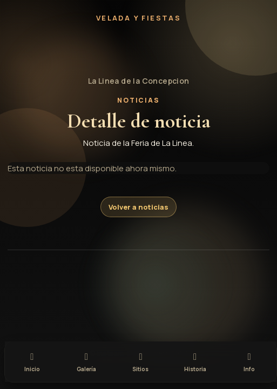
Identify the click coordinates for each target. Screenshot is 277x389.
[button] (139, 49)
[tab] (32, 360)
